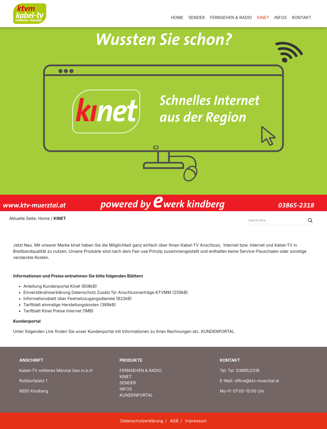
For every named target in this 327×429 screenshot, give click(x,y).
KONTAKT (301, 17)
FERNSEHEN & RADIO (231, 17)
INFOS (280, 17)
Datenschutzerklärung (141, 420)
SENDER (196, 17)
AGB (174, 420)
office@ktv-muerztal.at (256, 380)
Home (44, 218)
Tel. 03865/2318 (243, 370)
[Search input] (276, 220)
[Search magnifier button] (310, 220)
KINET (263, 17)
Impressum (196, 420)
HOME (177, 17)
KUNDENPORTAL (217, 331)
